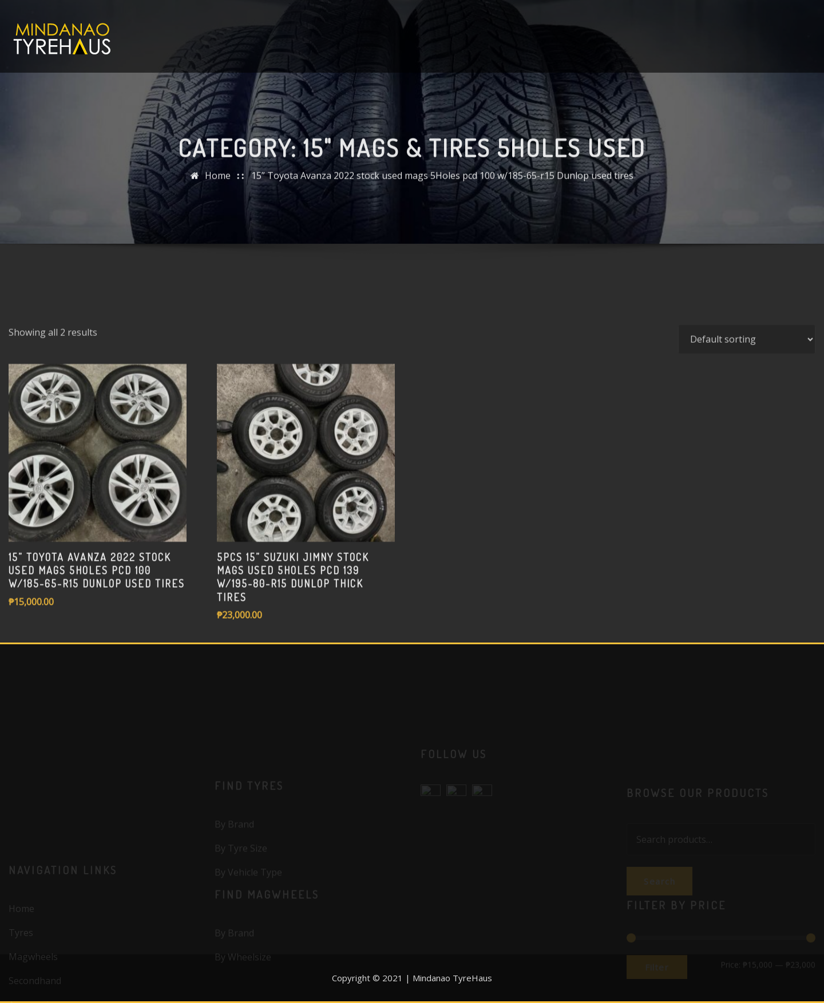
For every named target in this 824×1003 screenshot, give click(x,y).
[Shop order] (746, 376)
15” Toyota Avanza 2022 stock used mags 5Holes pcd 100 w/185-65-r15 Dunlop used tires (442, 181)
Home (218, 181)
